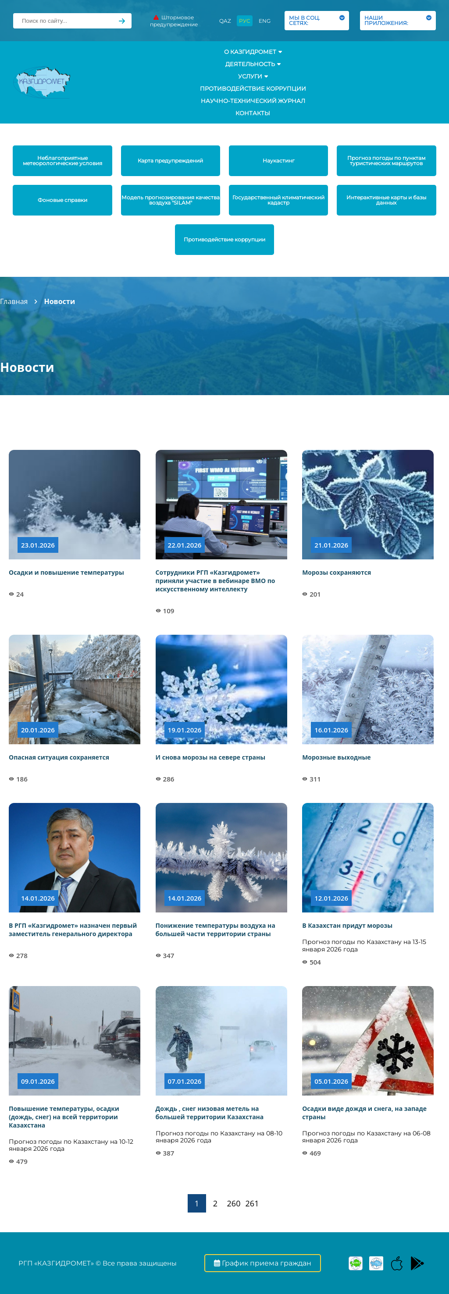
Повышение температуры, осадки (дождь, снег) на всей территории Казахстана (64, 1116)
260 (234, 1203)
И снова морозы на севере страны (211, 757)
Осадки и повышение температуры (66, 572)
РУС (244, 21)
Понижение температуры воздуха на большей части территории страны (215, 929)
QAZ (225, 21)
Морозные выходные (336, 757)
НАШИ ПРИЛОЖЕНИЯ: (397, 20)
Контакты (252, 113)
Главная (14, 301)
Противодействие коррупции (253, 88)
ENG (265, 21)
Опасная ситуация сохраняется (59, 757)
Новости (59, 301)
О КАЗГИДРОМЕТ (253, 51)
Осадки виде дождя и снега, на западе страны (364, 1112)
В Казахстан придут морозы (347, 925)
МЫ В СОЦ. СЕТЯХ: (317, 20)
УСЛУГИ (253, 76)
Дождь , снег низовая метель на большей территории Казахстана (210, 1112)
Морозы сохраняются (336, 572)
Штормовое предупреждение (174, 21)
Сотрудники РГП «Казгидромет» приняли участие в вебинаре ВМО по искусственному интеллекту (215, 580)
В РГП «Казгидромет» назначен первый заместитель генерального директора (73, 929)
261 (252, 1203)
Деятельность (253, 63)
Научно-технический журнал (253, 100)
